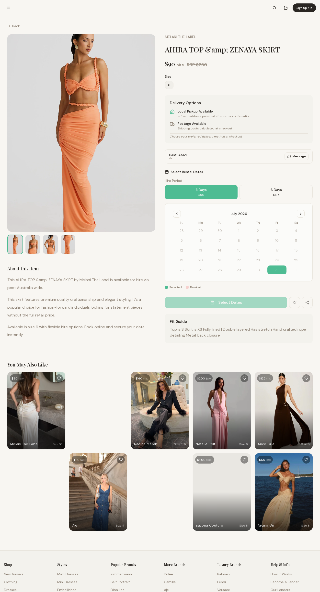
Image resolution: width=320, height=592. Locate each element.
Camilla (170, 582)
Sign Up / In (304, 8)
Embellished (67, 590)
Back (13, 26)
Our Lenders (280, 590)
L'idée (168, 574)
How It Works (281, 574)
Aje (166, 590)
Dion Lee (118, 590)
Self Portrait (120, 582)
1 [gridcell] (296, 270)
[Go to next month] (301, 214)
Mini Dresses (67, 582)
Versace (223, 590)
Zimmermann (121, 574)
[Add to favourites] (59, 378)
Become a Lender (285, 582)
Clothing (10, 582)
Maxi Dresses (67, 574)
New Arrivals (13, 574)
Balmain (223, 574)
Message (296, 156)
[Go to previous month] (177, 214)
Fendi (221, 582)
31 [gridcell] (276, 270)
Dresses (10, 590)
